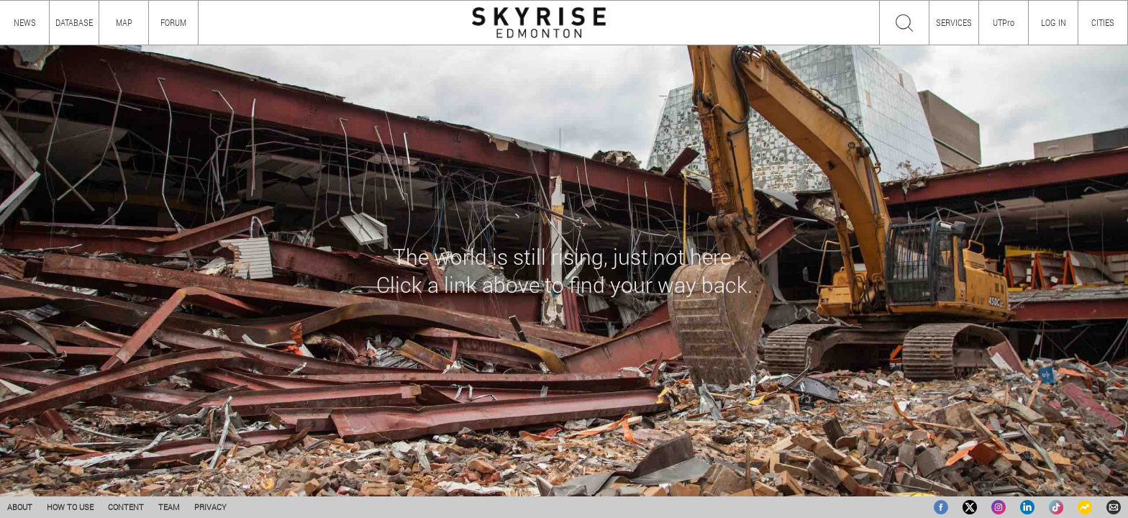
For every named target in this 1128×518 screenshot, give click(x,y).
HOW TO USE (70, 506)
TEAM (169, 506)
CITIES (1102, 22)
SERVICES (954, 22)
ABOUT (19, 506)
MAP (124, 22)
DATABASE (74, 22)
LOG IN (1053, 22)
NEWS (25, 22)
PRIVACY (210, 506)
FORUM (173, 22)
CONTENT (126, 506)
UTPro (1003, 22)
